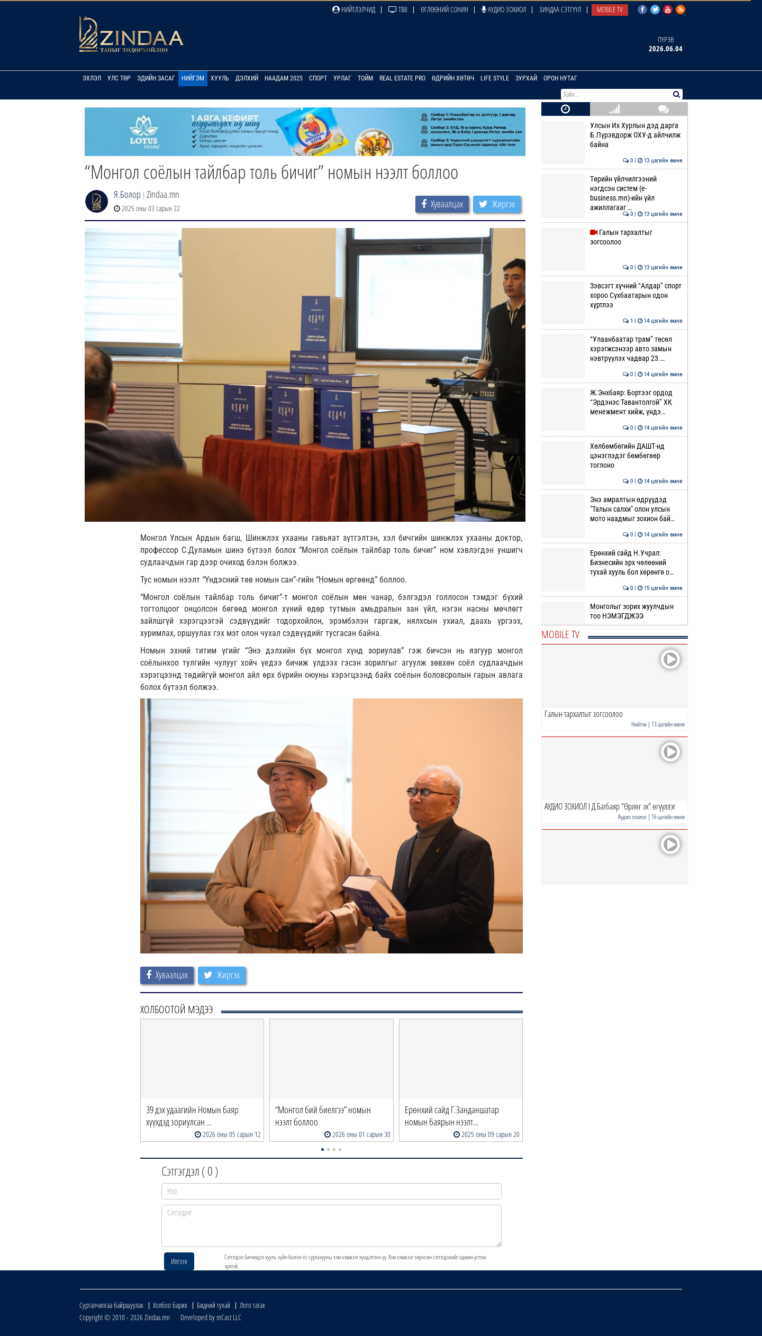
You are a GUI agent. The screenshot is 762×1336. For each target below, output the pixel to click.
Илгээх (179, 1261)
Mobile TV (610, 9)
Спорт (318, 78)
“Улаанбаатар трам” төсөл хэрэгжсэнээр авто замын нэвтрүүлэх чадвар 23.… (612, 348)
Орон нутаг (560, 78)
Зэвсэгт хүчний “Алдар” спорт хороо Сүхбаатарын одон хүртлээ (612, 295)
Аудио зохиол (504, 9)
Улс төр (119, 78)
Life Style (494, 78)
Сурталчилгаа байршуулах (111, 1305)
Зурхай (526, 78)
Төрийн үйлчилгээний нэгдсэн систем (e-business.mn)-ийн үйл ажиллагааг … (612, 193)
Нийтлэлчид (353, 9)
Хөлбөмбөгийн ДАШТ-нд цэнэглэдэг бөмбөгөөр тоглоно (612, 455)
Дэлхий (246, 78)
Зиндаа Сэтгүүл (560, 9)
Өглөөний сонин (444, 9)
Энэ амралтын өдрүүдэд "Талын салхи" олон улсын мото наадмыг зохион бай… (612, 509)
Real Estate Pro (402, 78)
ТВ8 (397, 9)
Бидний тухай (213, 1305)
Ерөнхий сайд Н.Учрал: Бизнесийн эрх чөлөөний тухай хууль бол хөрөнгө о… (612, 562)
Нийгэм (193, 78)
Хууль (220, 78)
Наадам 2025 (284, 78)
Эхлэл (92, 78)
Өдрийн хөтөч (453, 78)
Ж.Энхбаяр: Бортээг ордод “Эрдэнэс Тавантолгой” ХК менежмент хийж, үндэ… (612, 402)
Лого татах (252, 1305)
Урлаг (342, 78)
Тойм (365, 78)
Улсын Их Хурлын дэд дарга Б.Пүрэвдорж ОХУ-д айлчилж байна (612, 135)
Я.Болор (127, 194)
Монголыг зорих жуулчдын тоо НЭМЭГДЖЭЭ (612, 611)
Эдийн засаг (156, 78)
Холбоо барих (170, 1305)
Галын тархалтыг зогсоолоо (612, 237)
